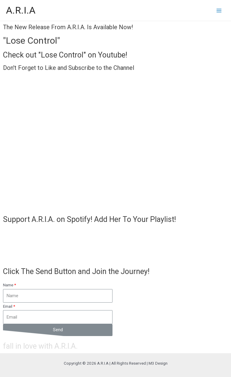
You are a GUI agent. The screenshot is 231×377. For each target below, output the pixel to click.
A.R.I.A (20, 10)
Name (8, 284)
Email (7, 306)
